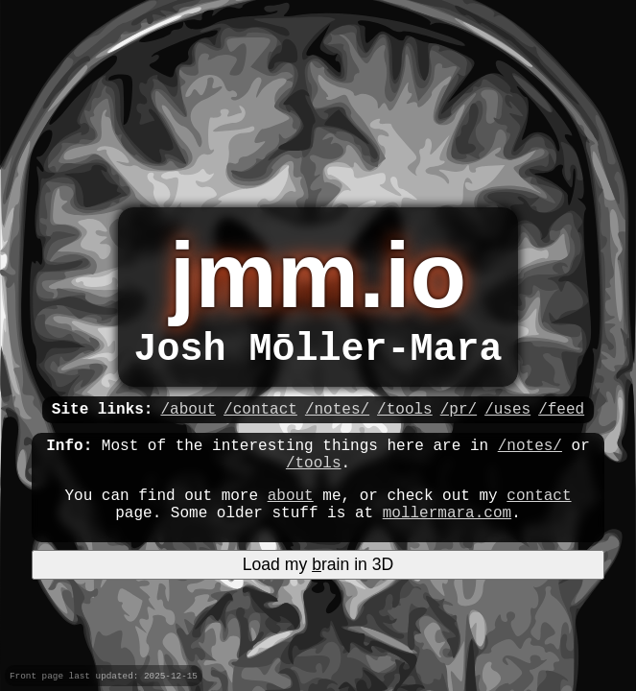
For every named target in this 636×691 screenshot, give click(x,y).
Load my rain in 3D (318, 593)
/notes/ (337, 421)
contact (538, 519)
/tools (405, 421)
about (291, 519)
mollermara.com (447, 540)
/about (188, 421)
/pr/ (458, 421)
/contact (260, 421)
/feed (561, 421)
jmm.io (318, 275)
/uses (507, 421)
